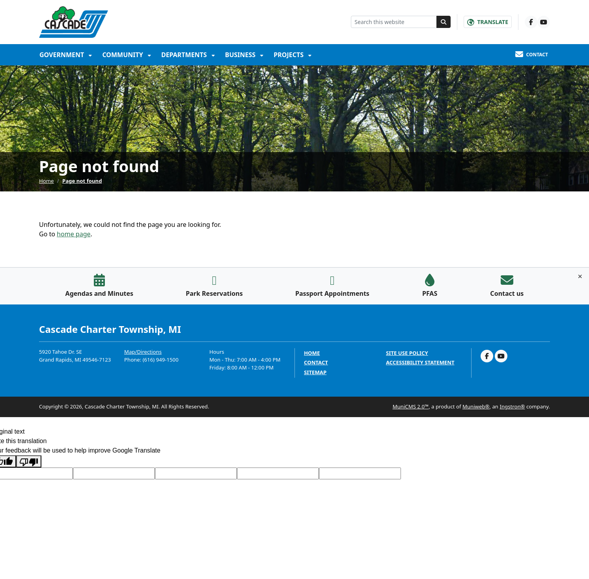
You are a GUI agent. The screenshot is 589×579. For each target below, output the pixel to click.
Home (46, 180)
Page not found (82, 180)
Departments (185, 54)
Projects (289, 54)
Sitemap (315, 372)
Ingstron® (512, 406)
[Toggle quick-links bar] (580, 276)
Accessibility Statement (420, 362)
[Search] (443, 22)
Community (123, 54)
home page (73, 234)
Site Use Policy (407, 353)
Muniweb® (476, 406)
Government (62, 54)
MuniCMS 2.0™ (411, 406)
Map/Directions (143, 351)
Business (241, 54)
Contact (316, 362)
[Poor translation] (28, 461)
